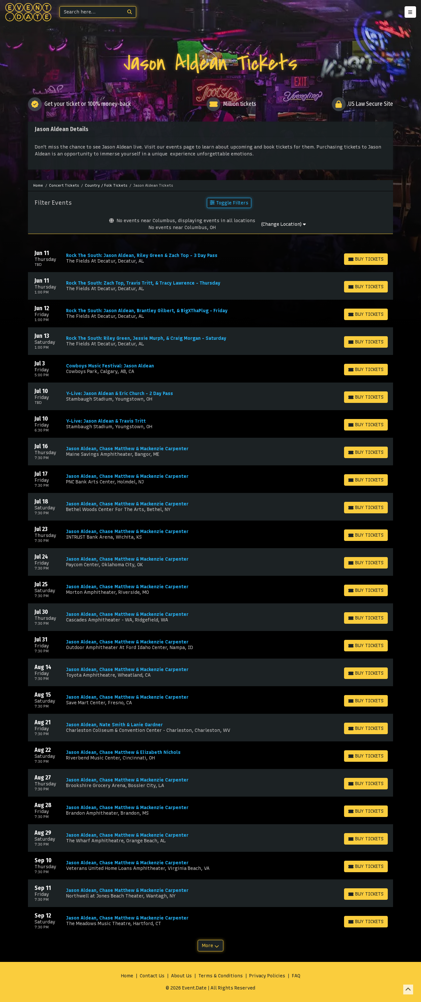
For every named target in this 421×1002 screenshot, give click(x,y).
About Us (181, 976)
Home (127, 976)
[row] (210, 258)
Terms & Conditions (220, 976)
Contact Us (152, 976)
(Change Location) (283, 224)
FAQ (296, 976)
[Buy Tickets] (366, 259)
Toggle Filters (229, 203)
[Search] (92, 12)
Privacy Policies (267, 976)
